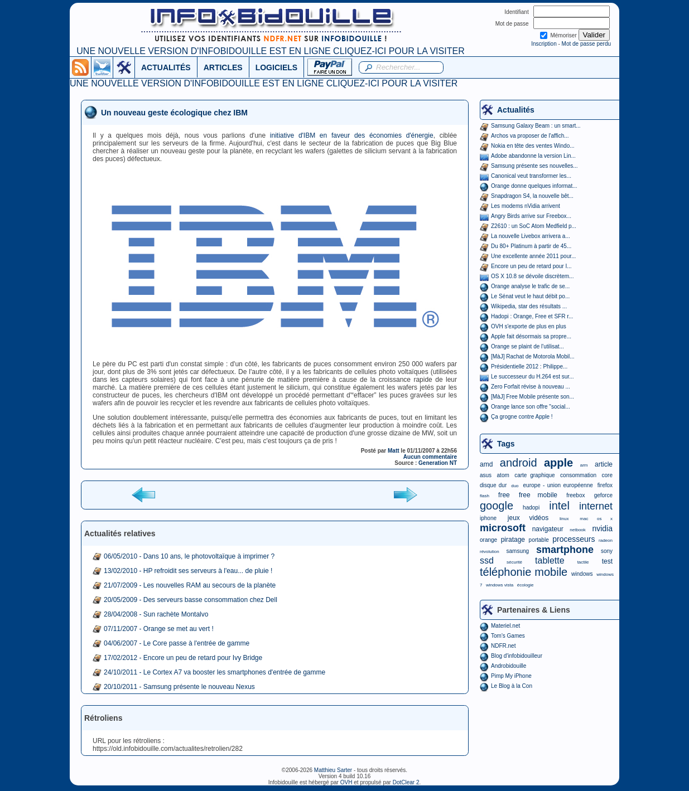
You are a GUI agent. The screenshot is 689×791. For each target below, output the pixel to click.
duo (514, 485)
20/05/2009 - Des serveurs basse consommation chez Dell (190, 600)
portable (539, 540)
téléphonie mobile (523, 572)
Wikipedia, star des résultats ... (529, 306)
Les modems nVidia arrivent (525, 206)
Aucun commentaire (430, 457)
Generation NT (437, 463)
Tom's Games (508, 636)
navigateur (547, 529)
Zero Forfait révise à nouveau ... (530, 387)
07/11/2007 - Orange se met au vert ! (159, 629)
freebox (575, 495)
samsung (518, 551)
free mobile (538, 495)
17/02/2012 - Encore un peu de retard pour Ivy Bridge (183, 658)
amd (486, 464)
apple (558, 463)
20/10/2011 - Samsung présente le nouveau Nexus (179, 687)
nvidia (602, 528)
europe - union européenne (558, 485)
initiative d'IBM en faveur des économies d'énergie (351, 135)
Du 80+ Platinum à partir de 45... (531, 246)
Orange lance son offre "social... (530, 407)
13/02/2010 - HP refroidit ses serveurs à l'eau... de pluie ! (188, 571)
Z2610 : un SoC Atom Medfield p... (533, 226)
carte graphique (534, 475)
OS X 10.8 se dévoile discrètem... (532, 276)
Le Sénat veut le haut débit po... (530, 296)
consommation (578, 475)
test (607, 561)
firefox (605, 485)
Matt (393, 451)
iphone (488, 518)
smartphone (565, 549)
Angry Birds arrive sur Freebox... (531, 216)
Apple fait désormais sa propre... (531, 336)
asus (486, 475)
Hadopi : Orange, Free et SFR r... (532, 316)
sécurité (514, 562)
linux (564, 518)
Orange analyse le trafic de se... (530, 286)
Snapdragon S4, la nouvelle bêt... (532, 196)
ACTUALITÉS (166, 67)
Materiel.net (505, 626)
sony (607, 551)
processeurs (573, 539)
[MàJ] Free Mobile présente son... (532, 397)
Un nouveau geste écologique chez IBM (174, 112)
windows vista (499, 585)
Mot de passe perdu (586, 44)
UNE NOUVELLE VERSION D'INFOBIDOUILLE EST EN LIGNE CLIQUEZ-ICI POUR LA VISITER (270, 51)
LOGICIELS (276, 67)
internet (596, 506)
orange (488, 540)
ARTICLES (223, 67)
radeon (606, 540)
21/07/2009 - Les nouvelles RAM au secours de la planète (190, 585)
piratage (513, 539)
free (504, 495)
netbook (577, 529)
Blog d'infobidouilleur (516, 656)
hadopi (531, 507)
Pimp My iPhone (511, 676)
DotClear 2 (406, 782)
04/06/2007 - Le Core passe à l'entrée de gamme (176, 643)
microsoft (503, 527)
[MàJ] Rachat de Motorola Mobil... (533, 356)
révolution (489, 551)
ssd (487, 560)
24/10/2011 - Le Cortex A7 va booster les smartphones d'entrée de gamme (214, 672)
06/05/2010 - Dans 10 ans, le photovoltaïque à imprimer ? (189, 556)
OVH (346, 782)
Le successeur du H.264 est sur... (532, 376)
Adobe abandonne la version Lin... (533, 156)
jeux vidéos (528, 518)
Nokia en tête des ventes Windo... (533, 146)
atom (503, 475)
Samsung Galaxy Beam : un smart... (536, 126)
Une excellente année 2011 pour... (533, 256)
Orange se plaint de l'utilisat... (527, 346)
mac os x (596, 518)
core (607, 475)
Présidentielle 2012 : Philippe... (529, 366)
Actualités (515, 109)
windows (581, 574)
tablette (549, 560)
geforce (603, 495)
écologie (525, 585)
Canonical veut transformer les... (531, 176)
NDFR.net (503, 646)
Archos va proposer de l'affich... (530, 136)
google (496, 505)
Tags (506, 443)
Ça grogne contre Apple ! (522, 417)
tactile (583, 562)
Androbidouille (508, 666)
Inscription (544, 44)
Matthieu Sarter (333, 770)
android (518, 463)
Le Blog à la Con (511, 686)
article (604, 464)
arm (584, 465)
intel (559, 505)
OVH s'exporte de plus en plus (528, 326)
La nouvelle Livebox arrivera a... (530, 236)
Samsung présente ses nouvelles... (534, 166)
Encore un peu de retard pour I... (531, 266)
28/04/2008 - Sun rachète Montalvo (156, 614)
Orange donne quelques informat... (534, 186)
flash (484, 495)
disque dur (493, 485)
